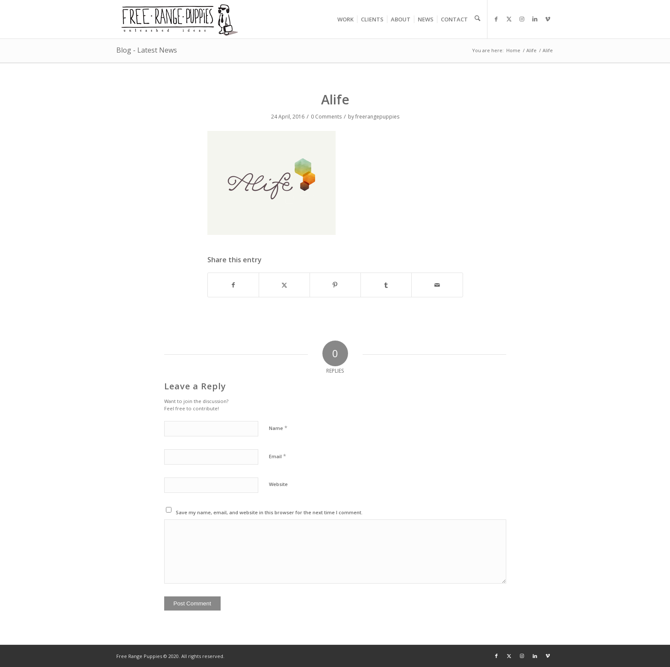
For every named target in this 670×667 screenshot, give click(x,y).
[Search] (475, 19)
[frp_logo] (180, 19)
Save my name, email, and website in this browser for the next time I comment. (269, 512)
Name (278, 428)
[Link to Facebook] (496, 18)
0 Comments (326, 116)
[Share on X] (284, 285)
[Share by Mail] (437, 285)
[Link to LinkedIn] (534, 18)
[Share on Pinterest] (335, 285)
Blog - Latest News (146, 50)
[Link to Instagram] (522, 18)
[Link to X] (509, 18)
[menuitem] (345, 19)
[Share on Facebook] (233, 285)
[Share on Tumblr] (386, 285)
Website (278, 484)
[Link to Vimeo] (547, 18)
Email (277, 456)
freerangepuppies (377, 116)
